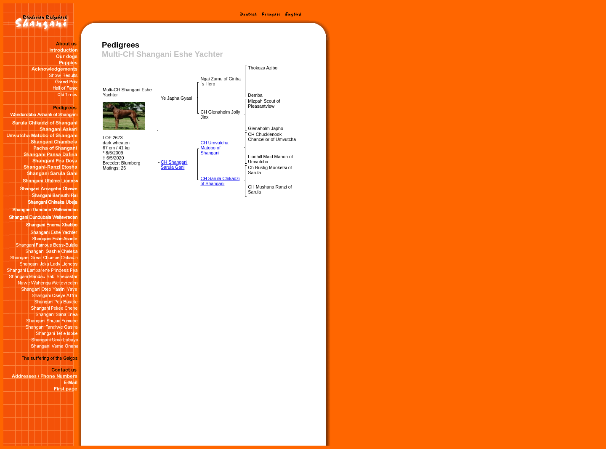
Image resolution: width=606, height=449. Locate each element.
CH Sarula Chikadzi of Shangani (219, 181)
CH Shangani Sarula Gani (174, 164)
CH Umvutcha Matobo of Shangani (214, 147)
